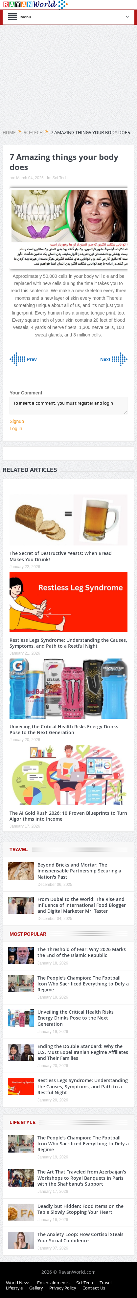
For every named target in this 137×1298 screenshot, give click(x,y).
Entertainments (53, 1282)
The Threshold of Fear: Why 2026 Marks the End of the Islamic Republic (81, 952)
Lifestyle (14, 1287)
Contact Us (93, 1287)
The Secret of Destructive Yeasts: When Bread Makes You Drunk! (61, 556)
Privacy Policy (62, 1287)
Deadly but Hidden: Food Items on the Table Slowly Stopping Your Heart (80, 1209)
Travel (19, 849)
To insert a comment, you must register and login (68, 405)
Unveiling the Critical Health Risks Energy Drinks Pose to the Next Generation (64, 729)
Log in (16, 428)
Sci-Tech (59, 178)
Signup (17, 421)
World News (18, 1282)
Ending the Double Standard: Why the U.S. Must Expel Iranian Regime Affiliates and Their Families (82, 1052)
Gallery (36, 1287)
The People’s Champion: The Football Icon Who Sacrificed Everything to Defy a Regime (83, 984)
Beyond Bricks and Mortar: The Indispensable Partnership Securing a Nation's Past (79, 871)
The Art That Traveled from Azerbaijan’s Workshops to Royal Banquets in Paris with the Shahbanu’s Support (81, 1178)
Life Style (22, 1122)
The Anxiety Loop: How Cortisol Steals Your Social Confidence (80, 1237)
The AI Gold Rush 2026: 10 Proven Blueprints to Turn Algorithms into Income (68, 816)
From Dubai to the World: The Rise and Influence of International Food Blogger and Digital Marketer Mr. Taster (81, 905)
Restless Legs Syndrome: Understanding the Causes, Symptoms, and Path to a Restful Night (68, 643)
